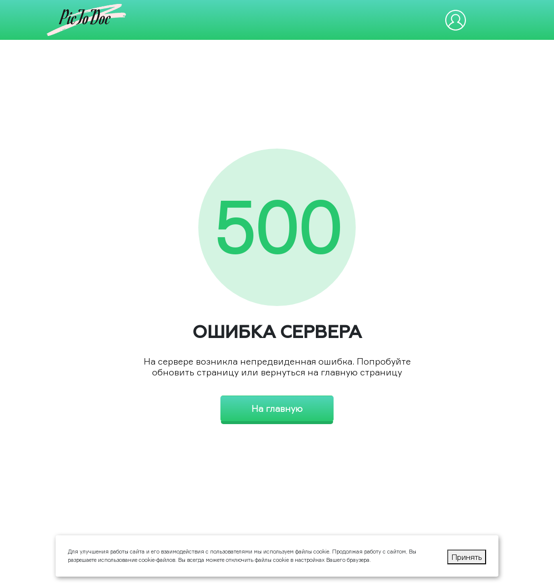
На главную (277, 408)
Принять (466, 557)
